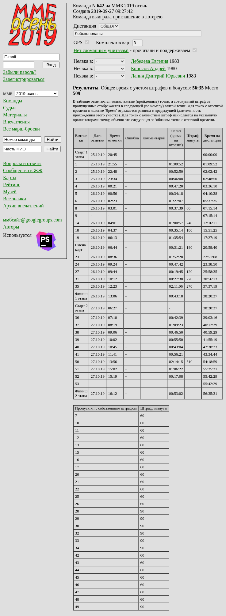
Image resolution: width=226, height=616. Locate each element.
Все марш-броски (21, 128)
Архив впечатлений (23, 205)
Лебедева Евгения (149, 61)
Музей (10, 191)
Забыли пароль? (19, 72)
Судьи (9, 107)
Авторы (11, 226)
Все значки (14, 198)
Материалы (15, 114)
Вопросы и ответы (22, 163)
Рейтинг (11, 184)
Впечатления (16, 121)
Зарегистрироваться (23, 79)
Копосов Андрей (148, 68)
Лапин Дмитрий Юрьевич (158, 75)
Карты (9, 177)
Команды (12, 100)
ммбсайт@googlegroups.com (32, 219)
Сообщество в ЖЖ (22, 170)
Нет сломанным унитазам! (101, 50)
